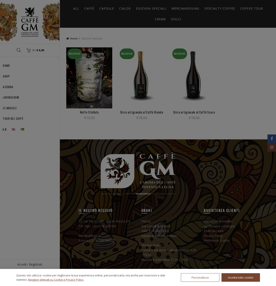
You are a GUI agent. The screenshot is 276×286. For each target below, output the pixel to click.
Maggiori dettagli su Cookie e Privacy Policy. (56, 280)
